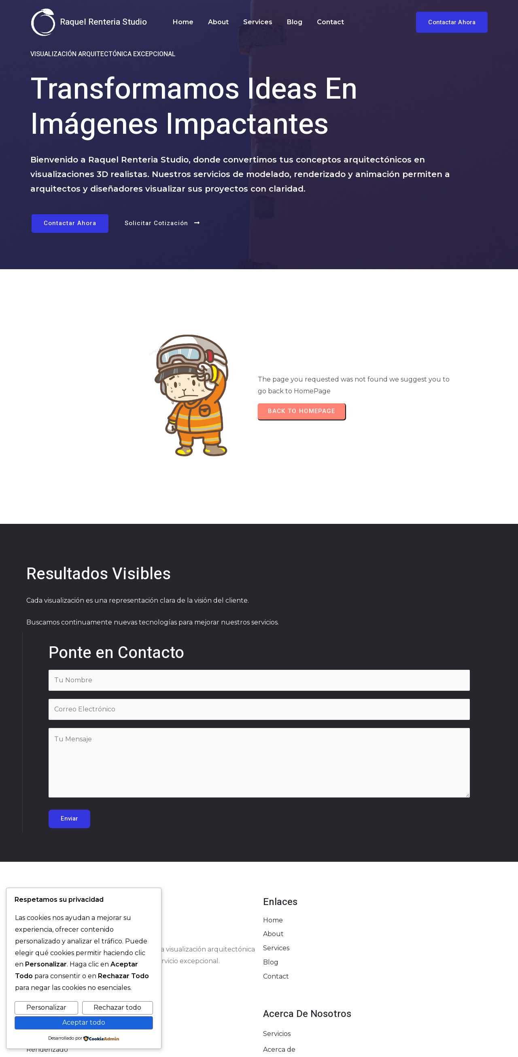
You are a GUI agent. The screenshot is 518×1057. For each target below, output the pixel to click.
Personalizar (46, 1007)
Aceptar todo (83, 1022)
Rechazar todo (117, 1007)
